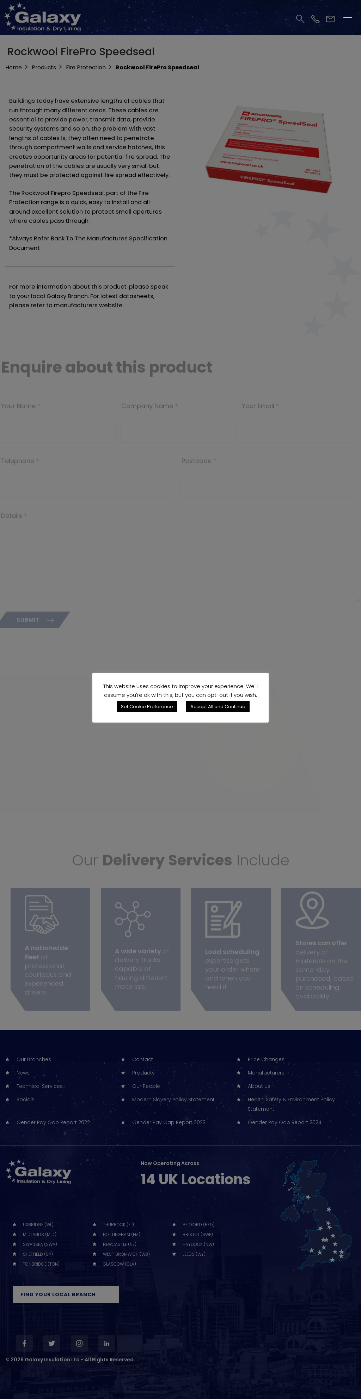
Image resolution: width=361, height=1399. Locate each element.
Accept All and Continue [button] (217, 706)
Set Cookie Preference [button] (147, 706)
